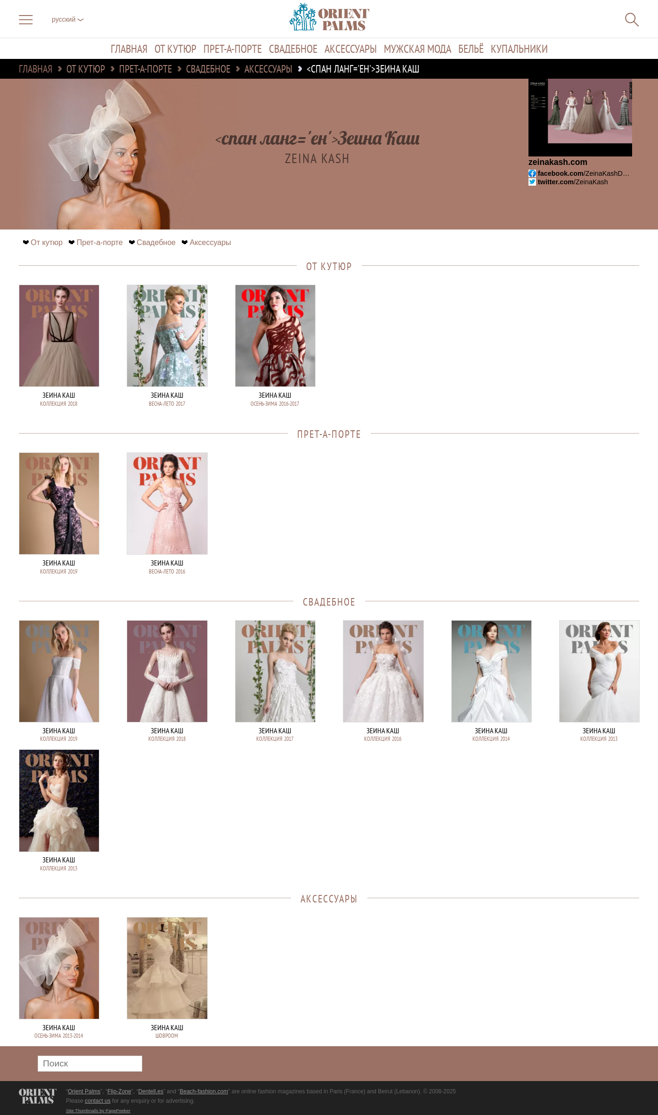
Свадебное (293, 48)
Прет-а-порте (232, 48)
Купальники (519, 48)
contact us (98, 1101)
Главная (129, 48)
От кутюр (175, 48)
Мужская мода (417, 48)
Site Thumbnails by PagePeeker (98, 1110)
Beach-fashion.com (203, 1091)
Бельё (471, 48)
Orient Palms (84, 1091)
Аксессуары (351, 48)
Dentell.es (150, 1091)
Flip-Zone (119, 1091)
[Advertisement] (573, 348)
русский (68, 19)
